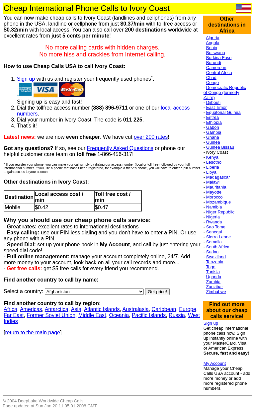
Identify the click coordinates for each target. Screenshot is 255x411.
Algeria (212, 37)
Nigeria (213, 216)
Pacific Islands (149, 315)
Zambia (213, 281)
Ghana (212, 137)
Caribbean (164, 309)
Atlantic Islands (102, 309)
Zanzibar (214, 286)
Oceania (119, 315)
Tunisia (213, 271)
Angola (212, 42)
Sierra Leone (218, 236)
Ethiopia (214, 122)
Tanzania (214, 261)
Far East (14, 315)
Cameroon (216, 67)
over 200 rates (151, 137)
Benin (211, 47)
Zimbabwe (216, 291)
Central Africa (219, 72)
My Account (215, 363)
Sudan (212, 251)
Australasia (136, 309)
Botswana (215, 52)
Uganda (213, 276)
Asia (76, 309)
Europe (187, 309)
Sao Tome (215, 226)
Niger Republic (220, 211)
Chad (211, 77)
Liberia (212, 167)
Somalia (214, 241)
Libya (211, 172)
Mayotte (213, 192)
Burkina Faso (219, 57)
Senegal (214, 231)
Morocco (214, 197)
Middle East (92, 315)
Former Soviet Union (51, 315)
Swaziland (216, 256)
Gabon (212, 127)
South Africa (217, 246)
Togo (210, 266)
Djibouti (213, 102)
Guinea (213, 142)
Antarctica (56, 309)
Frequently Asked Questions (120, 148)
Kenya (212, 157)
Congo (212, 82)
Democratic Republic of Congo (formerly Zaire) (225, 92)
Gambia (213, 132)
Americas (31, 309)
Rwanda (214, 221)
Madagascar (218, 177)
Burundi (213, 62)
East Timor (216, 107)
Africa (10, 309)
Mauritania (216, 187)
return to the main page (32, 332)
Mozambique (218, 202)
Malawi (212, 182)
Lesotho (213, 162)
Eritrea (212, 117)
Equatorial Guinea (223, 112)
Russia (177, 315)
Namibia (214, 207)
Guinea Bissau (220, 147)
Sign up (26, 79)
